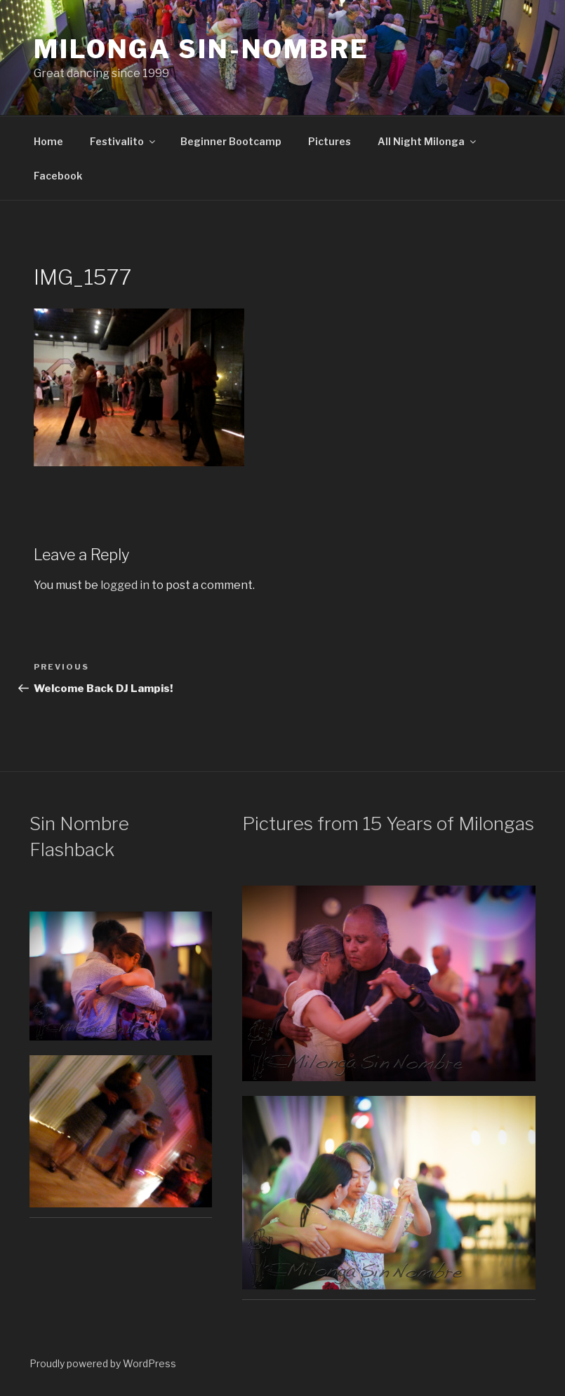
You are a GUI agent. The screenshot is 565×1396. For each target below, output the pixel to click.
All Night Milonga (428, 141)
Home (48, 141)
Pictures (329, 141)
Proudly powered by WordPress (102, 1363)
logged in (124, 585)
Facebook (58, 176)
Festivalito (123, 141)
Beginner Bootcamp (230, 141)
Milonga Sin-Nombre (201, 49)
